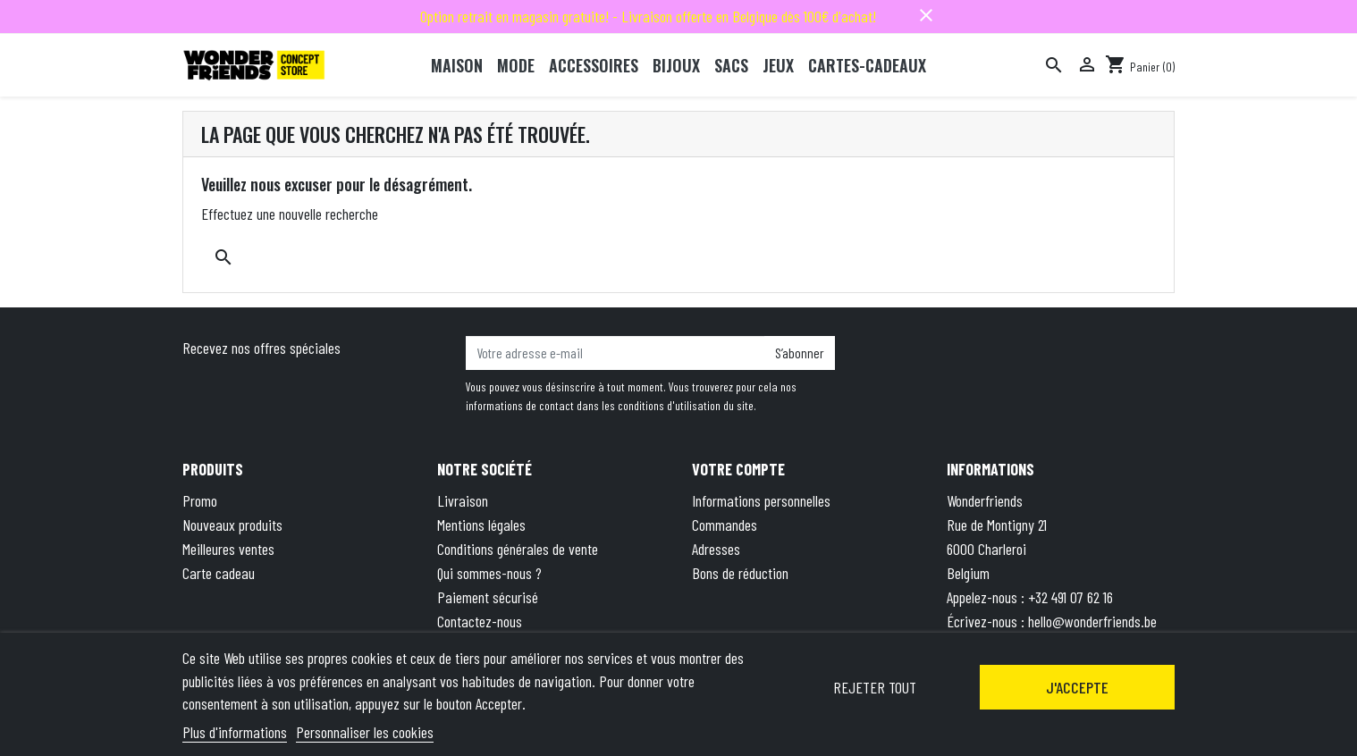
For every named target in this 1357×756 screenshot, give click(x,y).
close (926, 15)
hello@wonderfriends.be (1092, 621)
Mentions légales (481, 524)
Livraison (462, 500)
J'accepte (1077, 687)
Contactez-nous (479, 621)
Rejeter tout (874, 687)
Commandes (724, 524)
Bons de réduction (740, 573)
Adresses (716, 549)
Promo (199, 500)
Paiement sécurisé (487, 597)
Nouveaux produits (232, 524)
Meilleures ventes (228, 549)
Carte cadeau (218, 573)
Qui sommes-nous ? (489, 573)
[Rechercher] (1054, 65)
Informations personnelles (761, 500)
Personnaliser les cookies (365, 732)
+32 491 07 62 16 (1070, 597)
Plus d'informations (234, 732)
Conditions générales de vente (517, 549)
